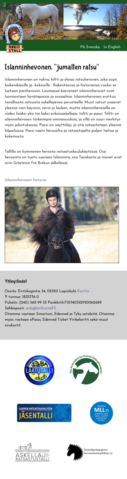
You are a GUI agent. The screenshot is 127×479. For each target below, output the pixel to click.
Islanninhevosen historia (25, 180)
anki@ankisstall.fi (41, 308)
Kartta (83, 291)
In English (112, 47)
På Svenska (90, 47)
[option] (32, 22)
